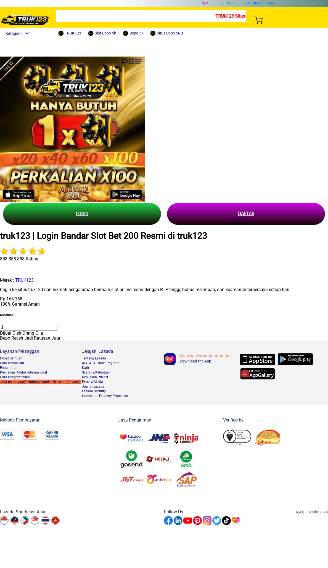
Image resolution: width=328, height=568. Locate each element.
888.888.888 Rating (19, 259)
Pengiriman (8, 368)
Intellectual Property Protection (105, 396)
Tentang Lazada (94, 358)
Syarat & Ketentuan (96, 372)
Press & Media (92, 382)
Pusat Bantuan (11, 358)
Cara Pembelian (12, 363)
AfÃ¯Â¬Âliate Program (100, 363)
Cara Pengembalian (15, 377)
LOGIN (82, 213)
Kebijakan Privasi (95, 377)
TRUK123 (24, 280)
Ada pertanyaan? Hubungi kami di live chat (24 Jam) (40, 382)
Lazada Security (94, 391)
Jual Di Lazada (93, 386)
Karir (85, 368)
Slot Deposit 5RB (258, 3)
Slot (206, 3)
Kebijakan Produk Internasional (23, 372)
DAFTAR (246, 213)
